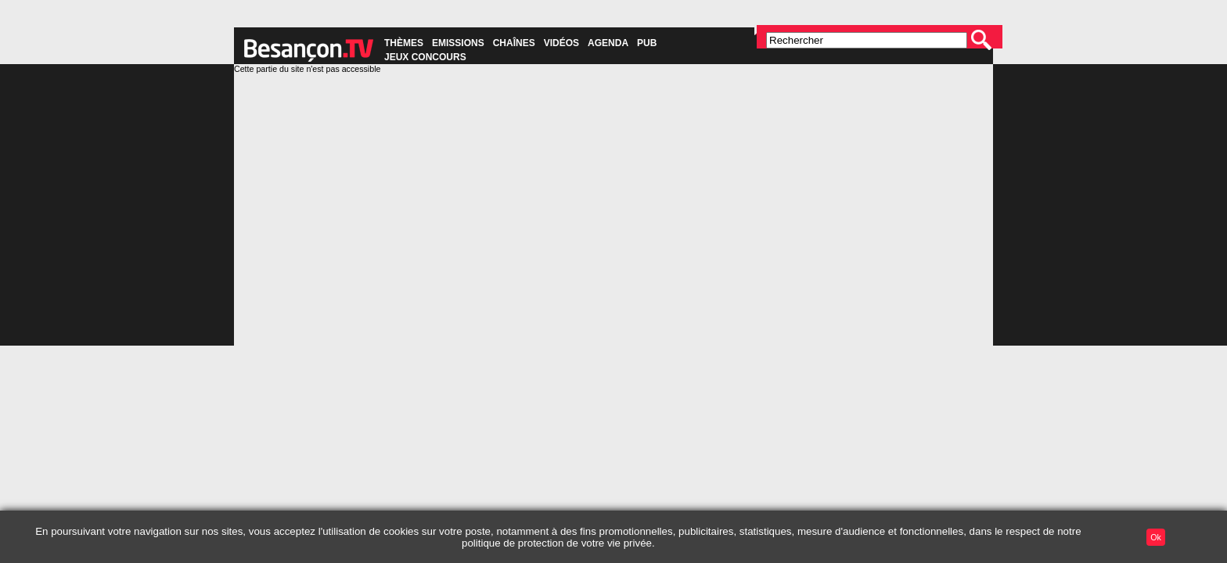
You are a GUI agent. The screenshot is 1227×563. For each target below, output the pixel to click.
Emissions (458, 43)
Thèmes (403, 43)
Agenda (608, 43)
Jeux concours (425, 57)
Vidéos (561, 43)
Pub (647, 43)
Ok (1155, 537)
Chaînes (514, 43)
